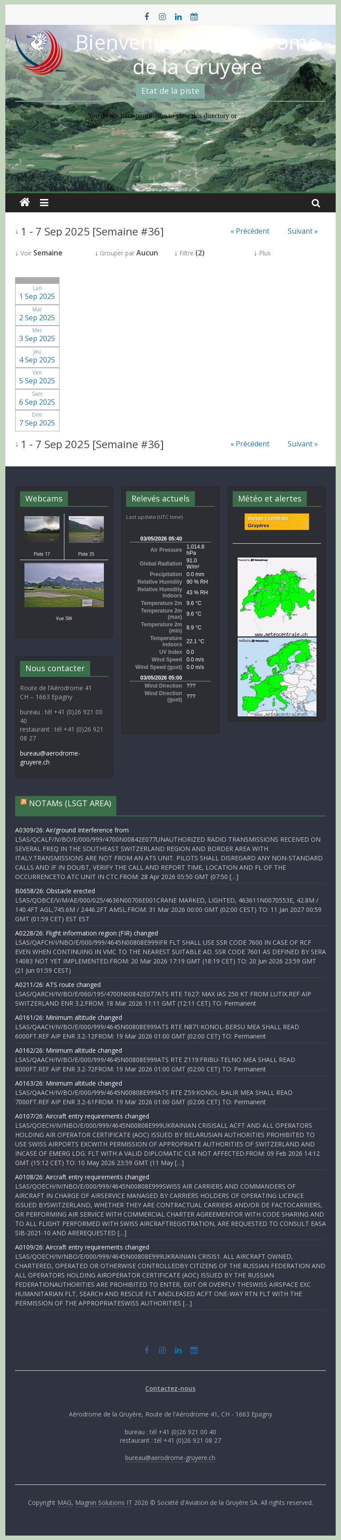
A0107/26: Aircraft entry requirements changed (82, 1116)
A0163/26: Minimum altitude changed (68, 1083)
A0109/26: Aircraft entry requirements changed (82, 1247)
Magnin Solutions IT (103, 1502)
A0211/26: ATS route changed (58, 984)
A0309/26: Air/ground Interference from (72, 830)
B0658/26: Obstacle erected (55, 891)
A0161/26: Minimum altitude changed (68, 1017)
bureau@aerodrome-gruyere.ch (170, 1457)
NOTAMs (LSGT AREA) (70, 803)
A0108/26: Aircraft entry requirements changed (82, 1177)
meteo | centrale (268, 518)
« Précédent (250, 231)
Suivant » (303, 231)
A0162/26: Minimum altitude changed (68, 1050)
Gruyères (258, 525)
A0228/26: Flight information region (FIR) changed (86, 933)
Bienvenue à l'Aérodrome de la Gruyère (197, 54)
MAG (64, 1502)
